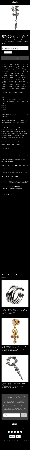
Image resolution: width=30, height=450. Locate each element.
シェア (10, 194)
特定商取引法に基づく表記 (18, 428)
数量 (3, 52)
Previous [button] (2, 17)
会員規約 (26, 428)
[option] (15, 17)
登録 (24, 415)
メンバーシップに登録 (8, 178)
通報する (16, 194)
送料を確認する (17, 186)
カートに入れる (15, 58)
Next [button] (27, 17)
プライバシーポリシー (6, 428)
